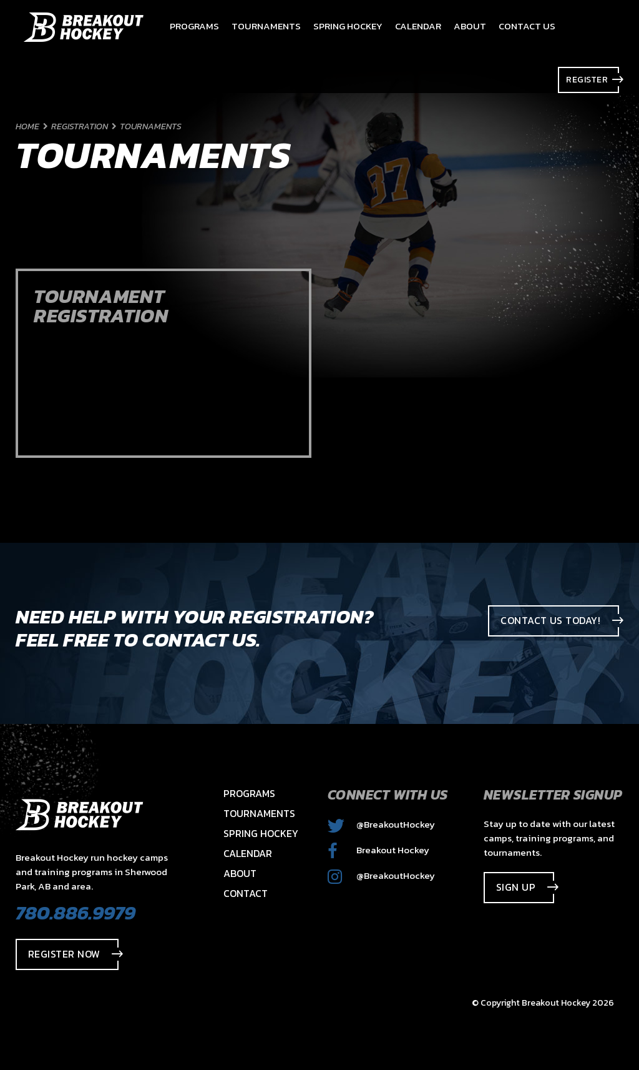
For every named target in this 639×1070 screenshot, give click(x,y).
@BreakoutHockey (381, 824)
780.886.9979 (75, 912)
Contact (245, 893)
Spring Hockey (260, 833)
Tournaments (259, 813)
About (239, 873)
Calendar (247, 853)
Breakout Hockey (378, 850)
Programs (249, 793)
